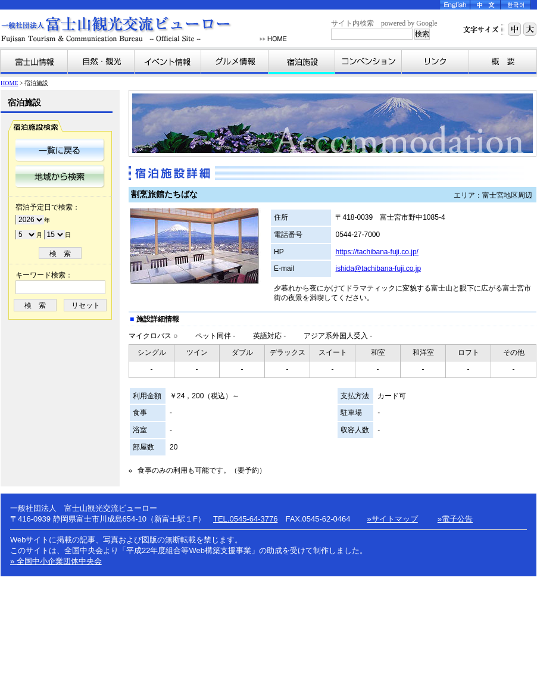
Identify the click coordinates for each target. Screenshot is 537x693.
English (455, 5)
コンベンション (368, 62)
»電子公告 (455, 518)
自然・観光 (101, 62)
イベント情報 (168, 62)
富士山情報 (34, 62)
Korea (516, 5)
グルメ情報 (234, 62)
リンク (435, 62)
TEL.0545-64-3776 (245, 518)
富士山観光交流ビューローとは (502, 62)
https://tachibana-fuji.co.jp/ (376, 252)
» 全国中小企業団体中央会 (56, 561)
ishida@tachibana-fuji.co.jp (378, 268)
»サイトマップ (392, 518)
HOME (273, 39)
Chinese (485, 5)
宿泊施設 (301, 62)
